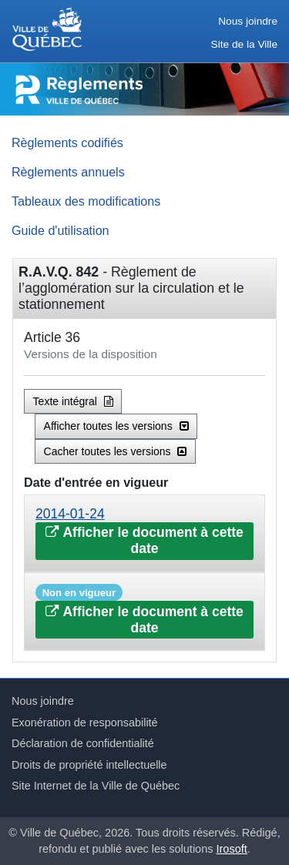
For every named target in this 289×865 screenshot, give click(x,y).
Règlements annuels (68, 172)
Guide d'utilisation (60, 230)
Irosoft (232, 849)
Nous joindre (247, 21)
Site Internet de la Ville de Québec (96, 786)
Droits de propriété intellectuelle (89, 765)
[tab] (144, 533)
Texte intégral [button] (73, 401)
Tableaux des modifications (86, 201)
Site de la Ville (244, 44)
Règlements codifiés (67, 142)
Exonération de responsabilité (85, 722)
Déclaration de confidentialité (83, 743)
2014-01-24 (70, 513)
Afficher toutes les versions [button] (116, 426)
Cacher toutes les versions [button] (115, 451)
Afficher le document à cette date (144, 540)
